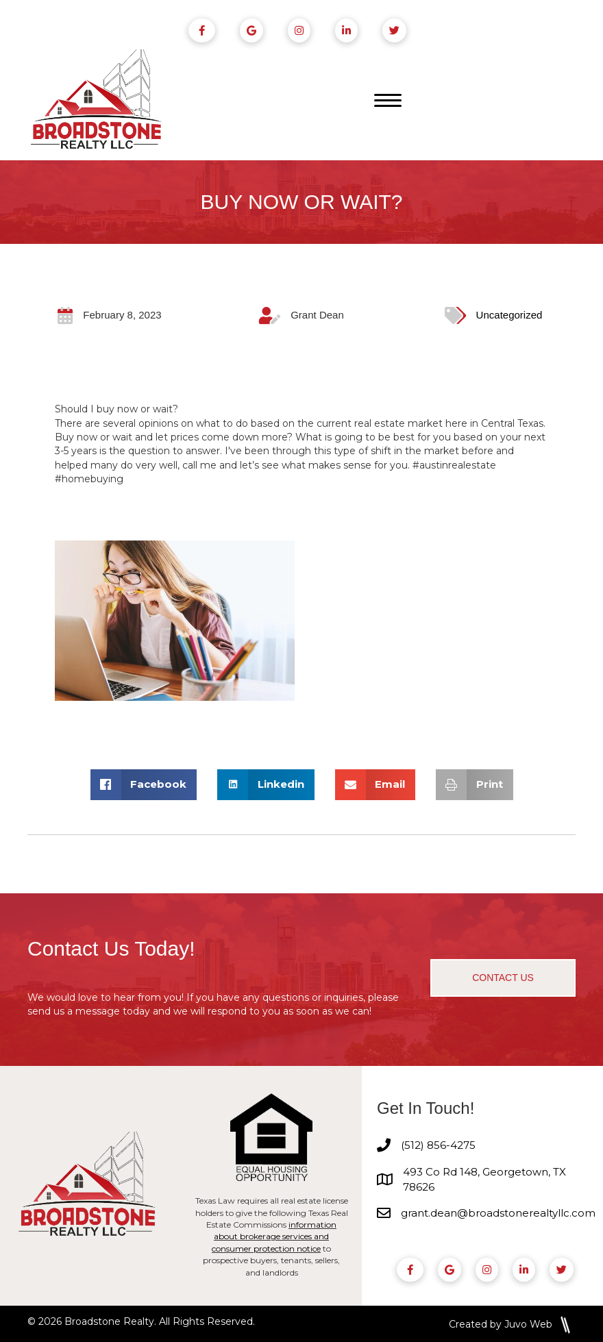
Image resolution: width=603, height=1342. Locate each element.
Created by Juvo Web (500, 1324)
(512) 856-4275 (438, 1145)
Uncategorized (509, 315)
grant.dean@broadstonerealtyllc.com (498, 1213)
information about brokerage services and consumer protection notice (274, 1236)
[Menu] (388, 101)
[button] (503, 978)
